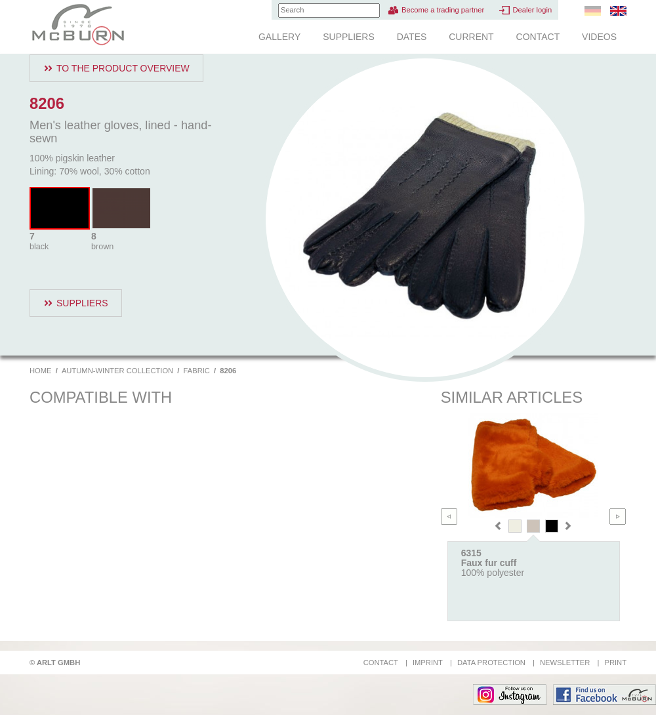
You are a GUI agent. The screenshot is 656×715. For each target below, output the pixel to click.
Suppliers (349, 36)
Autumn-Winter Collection (117, 371)
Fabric (197, 371)
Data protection (491, 662)
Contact (538, 36)
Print (615, 662)
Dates (412, 36)
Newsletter (565, 662)
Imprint (428, 662)
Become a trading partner (442, 10)
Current (471, 36)
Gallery (279, 36)
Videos (599, 36)
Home (41, 371)
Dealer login (532, 10)
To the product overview (123, 68)
